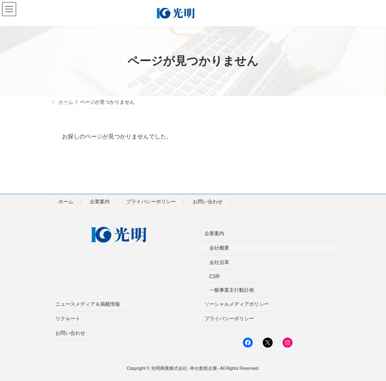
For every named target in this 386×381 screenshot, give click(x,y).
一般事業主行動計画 (231, 290)
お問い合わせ (208, 202)
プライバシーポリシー (151, 202)
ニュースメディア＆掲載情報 (87, 304)
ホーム (65, 202)
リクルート (67, 318)
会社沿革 (219, 262)
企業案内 (100, 202)
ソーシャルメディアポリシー (236, 304)
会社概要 (219, 248)
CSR (214, 276)
